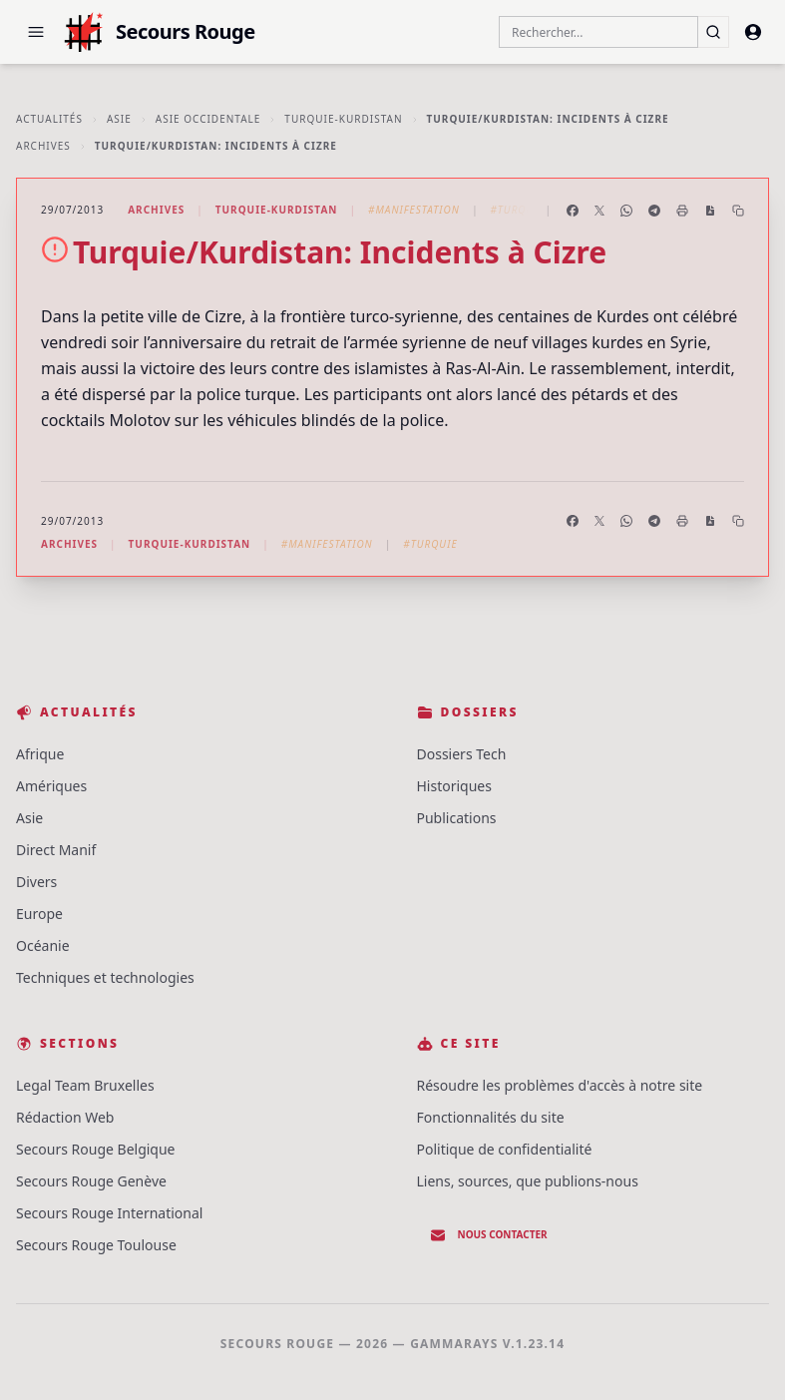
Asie (119, 119)
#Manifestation (414, 210)
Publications (457, 817)
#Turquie (517, 210)
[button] (36, 32)
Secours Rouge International (109, 1212)
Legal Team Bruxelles (85, 1085)
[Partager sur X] (599, 211)
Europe (39, 913)
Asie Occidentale (208, 119)
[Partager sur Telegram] (654, 211)
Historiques (454, 785)
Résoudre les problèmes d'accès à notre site (560, 1085)
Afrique (40, 753)
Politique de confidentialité (504, 1149)
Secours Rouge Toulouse (96, 1244)
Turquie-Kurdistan (343, 119)
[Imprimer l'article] (682, 211)
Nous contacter (489, 1235)
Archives (43, 146)
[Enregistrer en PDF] (710, 211)
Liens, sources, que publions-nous (527, 1180)
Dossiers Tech (462, 753)
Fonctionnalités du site (491, 1117)
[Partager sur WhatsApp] (626, 211)
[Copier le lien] (738, 211)
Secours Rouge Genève (91, 1180)
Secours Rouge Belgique (96, 1149)
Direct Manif (56, 849)
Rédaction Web (65, 1117)
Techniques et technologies (105, 977)
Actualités (49, 119)
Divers (36, 881)
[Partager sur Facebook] (573, 211)
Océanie (43, 945)
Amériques (51, 785)
